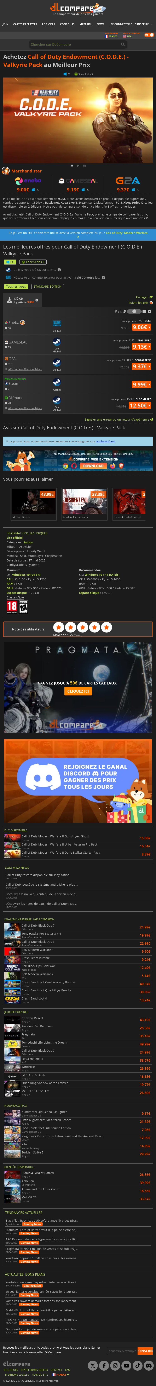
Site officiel (15, 538)
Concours (67, 24)
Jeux (5, 24)
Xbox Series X (33, 262)
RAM (10, 584)
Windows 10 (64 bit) (26, 575)
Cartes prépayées (25, 24)
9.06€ (141, 327)
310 (8, 364)
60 (8, 328)
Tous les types (16, 286)
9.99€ (141, 384)
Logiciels (48, 24)
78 (8, 402)
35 (8, 347)
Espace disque (17, 593)
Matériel (86, 24)
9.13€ (141, 346)
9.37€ (141, 366)
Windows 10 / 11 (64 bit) (102, 575)
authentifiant (105, 441)
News (100, 24)
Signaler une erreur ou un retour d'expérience (119, 419)
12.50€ (140, 405)
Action (28, 542)
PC (10, 262)
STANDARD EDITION (48, 286)
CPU (10, 579)
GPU (10, 588)
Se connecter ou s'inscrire (130, 24)
